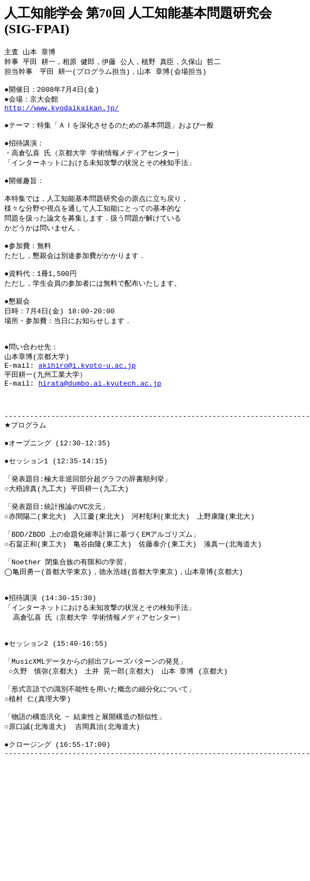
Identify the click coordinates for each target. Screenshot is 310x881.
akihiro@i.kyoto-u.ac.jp (86, 397)
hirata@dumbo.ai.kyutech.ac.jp (99, 417)
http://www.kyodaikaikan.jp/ (61, 113)
